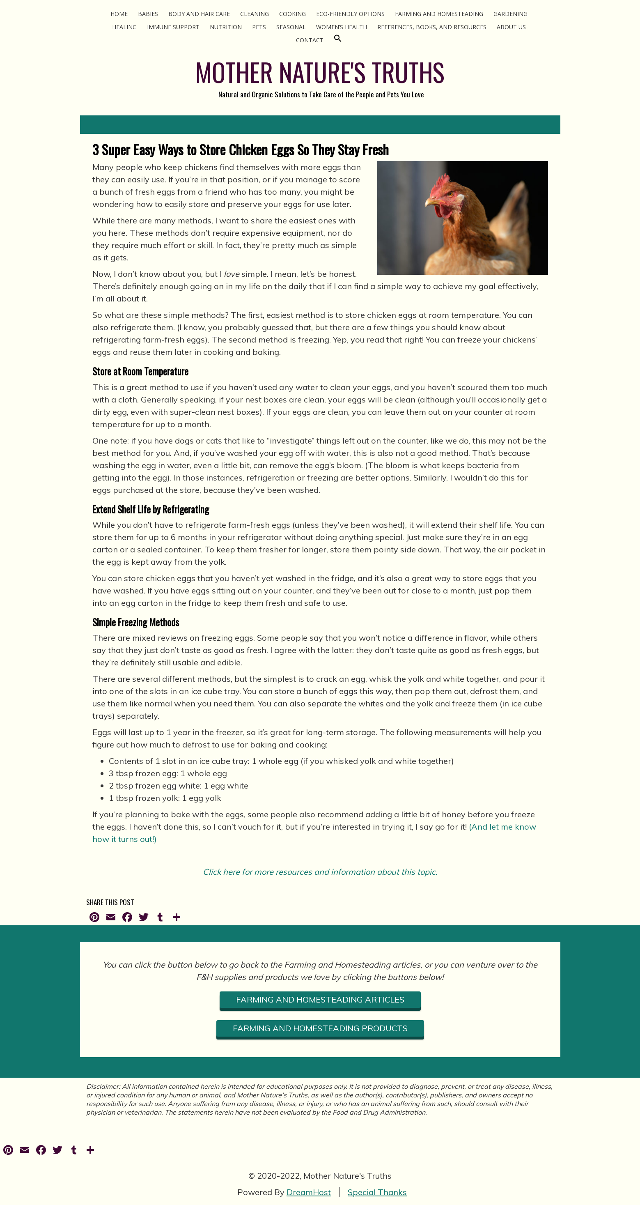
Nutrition (226, 27)
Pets (259, 27)
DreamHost (309, 1192)
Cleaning (254, 14)
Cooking (292, 14)
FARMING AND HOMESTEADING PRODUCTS (320, 1028)
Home (119, 14)
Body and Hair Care (199, 14)
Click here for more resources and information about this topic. (320, 872)
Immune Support (173, 27)
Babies (148, 14)
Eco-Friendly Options (350, 14)
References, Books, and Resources (431, 27)
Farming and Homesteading (439, 14)
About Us (511, 27)
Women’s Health (341, 27)
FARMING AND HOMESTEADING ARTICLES (320, 999)
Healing (124, 27)
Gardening (510, 14)
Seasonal (291, 27)
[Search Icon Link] (338, 40)
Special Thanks (377, 1192)
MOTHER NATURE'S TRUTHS (320, 71)
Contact (309, 40)
